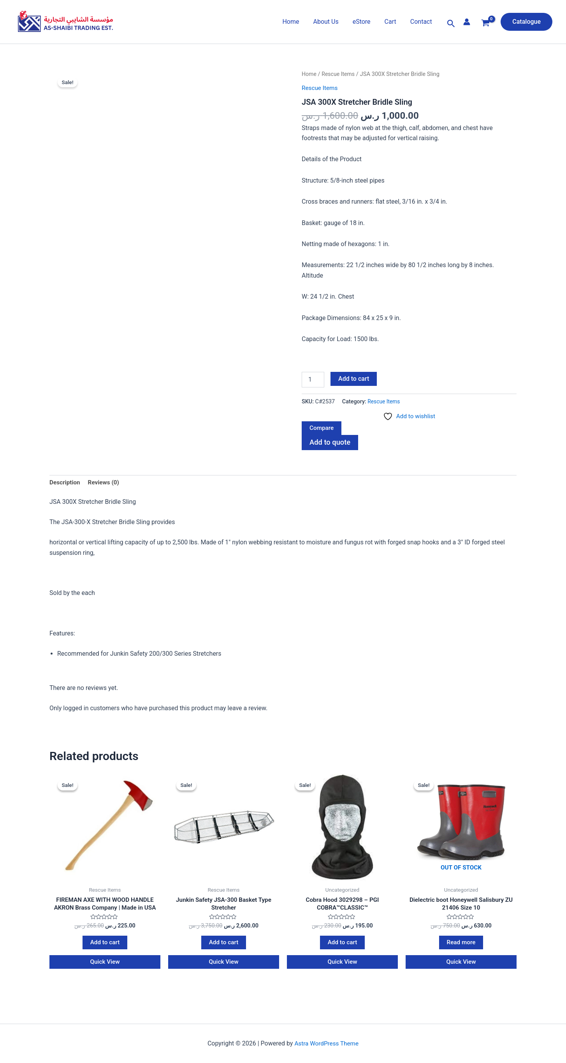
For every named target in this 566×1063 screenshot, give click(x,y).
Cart (393, 21)
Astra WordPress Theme (326, 1043)
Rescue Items (339, 73)
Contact (422, 21)
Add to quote (330, 443)
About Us (331, 21)
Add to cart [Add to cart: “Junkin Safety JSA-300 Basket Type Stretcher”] (223, 945)
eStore (365, 21)
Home (297, 21)
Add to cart (353, 378)
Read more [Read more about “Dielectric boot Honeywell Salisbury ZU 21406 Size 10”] (461, 945)
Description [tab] (65, 484)
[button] (451, 24)
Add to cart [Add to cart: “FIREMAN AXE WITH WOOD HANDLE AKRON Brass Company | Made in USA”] (105, 945)
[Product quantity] (313, 379)
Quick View (105, 966)
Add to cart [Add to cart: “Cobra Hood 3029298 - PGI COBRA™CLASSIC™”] (342, 945)
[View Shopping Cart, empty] (485, 24)
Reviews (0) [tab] (105, 484)
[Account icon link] (466, 21)
